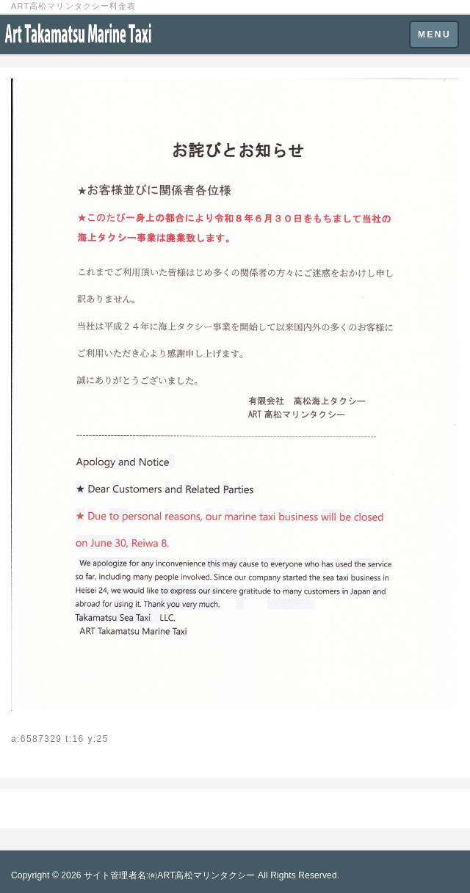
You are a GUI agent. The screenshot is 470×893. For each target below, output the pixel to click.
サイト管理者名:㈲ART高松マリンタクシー (170, 875)
